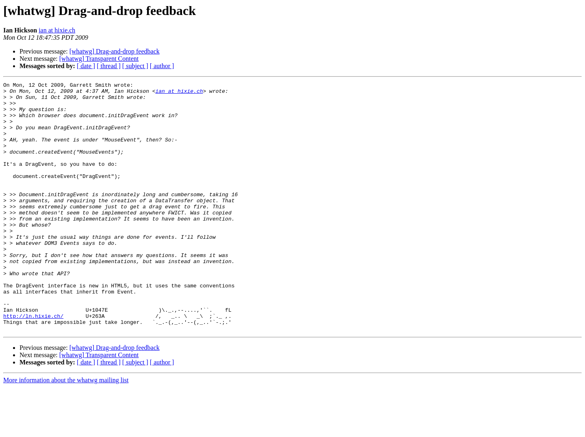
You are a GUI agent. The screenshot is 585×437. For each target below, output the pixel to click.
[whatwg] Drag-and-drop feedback (114, 51)
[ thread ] (109, 65)
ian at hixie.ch (57, 30)
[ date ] (86, 65)
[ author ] (162, 65)
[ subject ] (135, 65)
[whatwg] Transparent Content (99, 58)
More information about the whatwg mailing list (65, 429)
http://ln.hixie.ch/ (33, 363)
